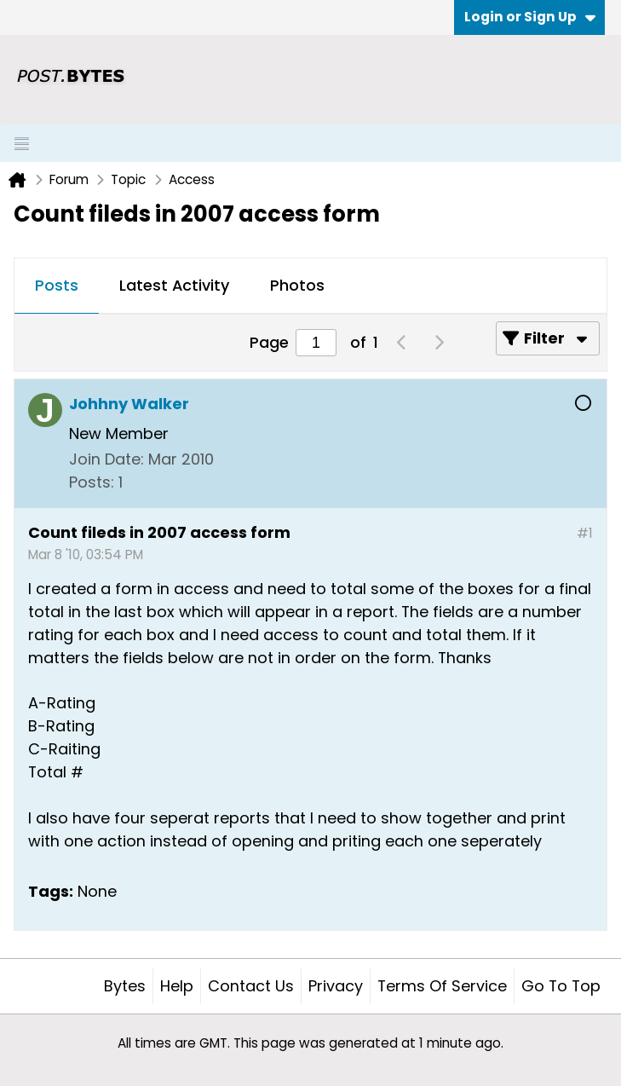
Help (176, 985)
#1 (585, 533)
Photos (297, 285)
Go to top (561, 985)
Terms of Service (442, 985)
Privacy (335, 985)
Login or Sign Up (529, 17)
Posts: (91, 482)
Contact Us (251, 985)
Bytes (125, 985)
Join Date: (106, 459)
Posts (56, 285)
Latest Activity (174, 285)
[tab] (56, 286)
